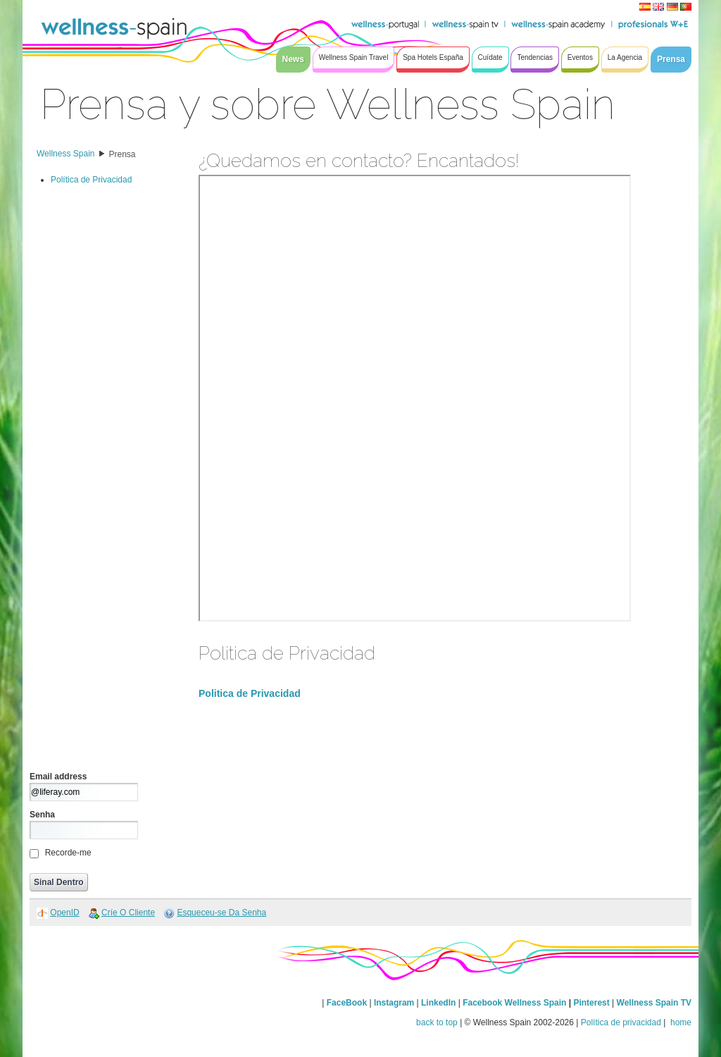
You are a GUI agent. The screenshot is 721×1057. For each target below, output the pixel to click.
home (679, 1022)
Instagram (394, 1003)
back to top (437, 1022)
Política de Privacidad (91, 180)
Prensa (122, 154)
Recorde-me (68, 853)
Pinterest (592, 1003)
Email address (58, 776)
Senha (42, 815)
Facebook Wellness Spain (514, 1003)
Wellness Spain (66, 154)
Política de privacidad (621, 1022)
